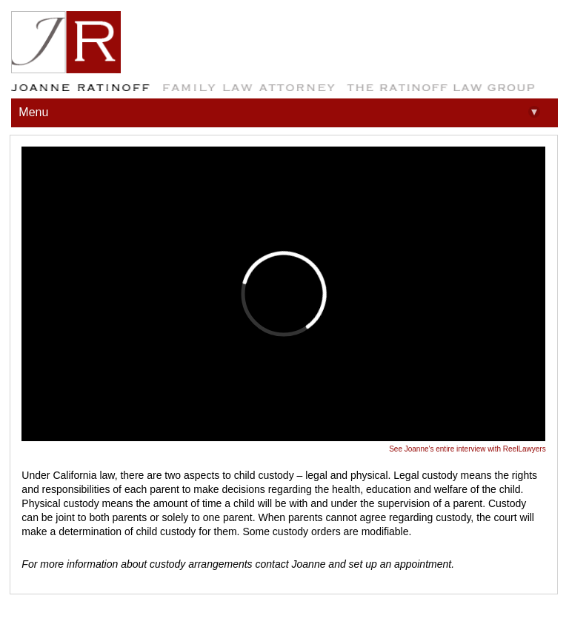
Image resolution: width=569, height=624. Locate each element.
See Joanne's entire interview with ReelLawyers (467, 449)
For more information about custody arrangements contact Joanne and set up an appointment (236, 564)
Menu (279, 111)
